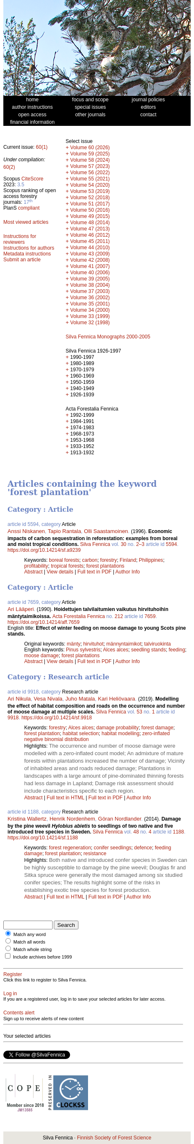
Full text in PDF (94, 572)
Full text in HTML (66, 798)
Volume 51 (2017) (90, 204)
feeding (177, 650)
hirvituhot (93, 644)
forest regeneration (70, 848)
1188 (178, 832)
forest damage (157, 728)
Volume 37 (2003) (90, 291)
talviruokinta (157, 644)
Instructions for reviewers (19, 239)
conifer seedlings (112, 848)
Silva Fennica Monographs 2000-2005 (108, 337)
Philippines (151, 560)
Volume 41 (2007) (90, 266)
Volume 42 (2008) (90, 260)
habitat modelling (120, 733)
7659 (150, 616)
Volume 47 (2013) (90, 229)
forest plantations (105, 566)
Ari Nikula (19, 699)
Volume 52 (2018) (90, 197)
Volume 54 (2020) (90, 185)
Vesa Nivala (48, 699)
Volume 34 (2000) (90, 310)
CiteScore (32, 179)
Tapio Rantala (64, 531)
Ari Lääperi (21, 609)
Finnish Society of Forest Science (114, 1138)
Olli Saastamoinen (106, 531)
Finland (128, 560)
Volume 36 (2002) (90, 297)
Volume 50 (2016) (90, 210)
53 (139, 712)
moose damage (41, 655)
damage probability (117, 728)
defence (143, 848)
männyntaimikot (123, 644)
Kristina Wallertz (27, 819)
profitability (36, 566)
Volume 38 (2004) (90, 285)
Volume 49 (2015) (90, 216)
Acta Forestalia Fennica (78, 616)
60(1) (42, 147)
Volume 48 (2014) (90, 222)
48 (136, 832)
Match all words (29, 941)
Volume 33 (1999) (90, 316)
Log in (10, 993)
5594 (171, 544)
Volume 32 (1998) (90, 322)
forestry (108, 560)
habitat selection (81, 733)
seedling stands (148, 650)
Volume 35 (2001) (90, 304)
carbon (90, 560)
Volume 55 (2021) (90, 179)
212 (119, 616)
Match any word (29, 934)
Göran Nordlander (119, 819)
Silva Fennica (95, 544)
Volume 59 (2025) (90, 154)
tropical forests (67, 566)
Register (12, 974)
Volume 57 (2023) (90, 166)
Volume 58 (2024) (90, 160)
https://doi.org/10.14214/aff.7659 (44, 622)
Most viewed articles (25, 222)
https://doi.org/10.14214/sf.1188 (43, 838)
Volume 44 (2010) (90, 247)
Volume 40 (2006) (90, 272)
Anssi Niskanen (26, 531)
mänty (74, 644)
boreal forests (64, 560)
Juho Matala (80, 699)
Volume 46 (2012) (90, 235)
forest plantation (42, 733)
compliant (28, 208)
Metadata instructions (27, 254)
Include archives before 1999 (42, 956)
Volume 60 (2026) (90, 147)
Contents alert (19, 1013)
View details (61, 572)
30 (123, 544)
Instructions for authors (28, 248)
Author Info (128, 572)
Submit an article (21, 260)
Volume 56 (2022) (90, 172)
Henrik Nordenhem (72, 819)
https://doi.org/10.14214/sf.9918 (56, 718)
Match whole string (32, 949)
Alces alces (115, 650)
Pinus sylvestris (83, 650)
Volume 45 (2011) (90, 241)
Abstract (33, 572)
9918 (13, 718)
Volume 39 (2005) (90, 279)
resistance (94, 853)
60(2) (9, 167)
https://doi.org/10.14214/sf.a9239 (44, 550)
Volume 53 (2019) (90, 191)
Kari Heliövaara (116, 699)
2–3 (140, 544)
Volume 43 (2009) (90, 254)
